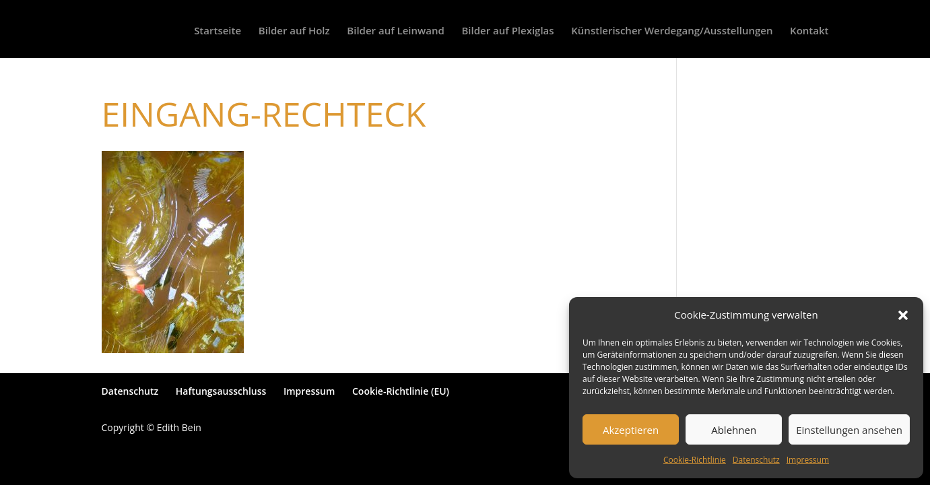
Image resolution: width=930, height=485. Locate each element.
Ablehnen (733, 430)
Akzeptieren (631, 430)
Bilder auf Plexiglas (507, 31)
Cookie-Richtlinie (694, 459)
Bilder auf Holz (294, 31)
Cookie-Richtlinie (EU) (400, 391)
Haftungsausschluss (221, 391)
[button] (903, 315)
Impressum (808, 459)
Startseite (217, 31)
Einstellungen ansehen (849, 430)
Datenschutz (756, 459)
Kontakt (809, 31)
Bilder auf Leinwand (395, 31)
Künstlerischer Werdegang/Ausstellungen (671, 31)
